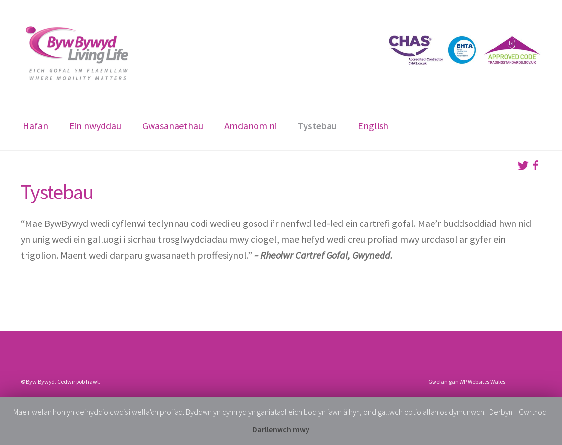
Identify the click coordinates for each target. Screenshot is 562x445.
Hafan (35, 126)
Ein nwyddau (95, 126)
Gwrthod (533, 412)
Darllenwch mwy (281, 429)
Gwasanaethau (172, 126)
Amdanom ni (250, 126)
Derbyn (500, 412)
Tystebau (317, 126)
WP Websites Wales (482, 381)
